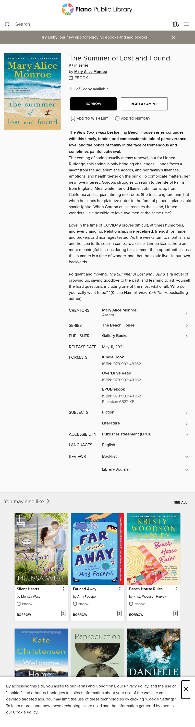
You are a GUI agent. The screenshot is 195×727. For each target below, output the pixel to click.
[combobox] (87, 24)
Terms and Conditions (96, 686)
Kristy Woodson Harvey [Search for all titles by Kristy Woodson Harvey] (149, 597)
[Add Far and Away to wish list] (119, 613)
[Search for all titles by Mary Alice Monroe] (145, 313)
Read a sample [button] (144, 104)
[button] (93, 103)
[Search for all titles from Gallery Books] (145, 336)
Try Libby (49, 37)
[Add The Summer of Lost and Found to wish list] (89, 118)
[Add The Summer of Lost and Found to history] (133, 119)
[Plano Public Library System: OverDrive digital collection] (97, 9)
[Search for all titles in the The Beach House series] (145, 325)
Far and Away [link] (84, 589)
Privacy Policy (136, 686)
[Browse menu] (186, 24)
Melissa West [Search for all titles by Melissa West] (30, 597)
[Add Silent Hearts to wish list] (63, 613)
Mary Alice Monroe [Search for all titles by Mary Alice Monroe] (90, 72)
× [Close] (185, 689)
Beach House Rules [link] (146, 589)
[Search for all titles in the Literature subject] (145, 424)
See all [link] (180, 502)
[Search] (7, 24)
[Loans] (176, 25)
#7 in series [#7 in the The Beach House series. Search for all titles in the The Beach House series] (79, 65)
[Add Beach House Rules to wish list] (175, 613)
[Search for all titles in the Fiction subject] (145, 413)
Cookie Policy (25, 712)
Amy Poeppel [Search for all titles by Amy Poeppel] (86, 597)
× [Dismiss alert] (173, 37)
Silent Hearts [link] (28, 589)
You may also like (27, 501)
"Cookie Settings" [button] (160, 699)
